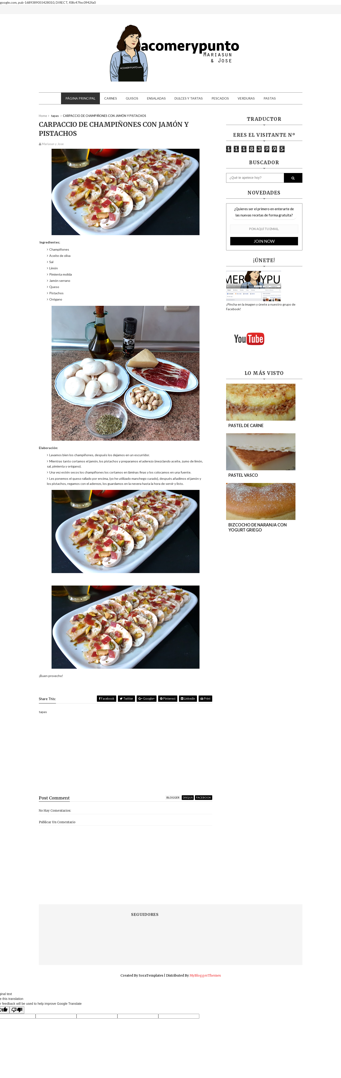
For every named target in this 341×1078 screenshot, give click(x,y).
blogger (172, 797)
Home (43, 116)
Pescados (220, 98)
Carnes (110, 98)
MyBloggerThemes (205, 975)
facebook (203, 797)
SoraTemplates (151, 975)
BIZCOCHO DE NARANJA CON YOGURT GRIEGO (257, 527)
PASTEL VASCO (243, 475)
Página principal (80, 98)
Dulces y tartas (189, 98)
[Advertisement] (125, 755)
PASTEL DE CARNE (246, 425)
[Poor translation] (16, 1010)
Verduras (246, 98)
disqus (188, 797)
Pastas (270, 98)
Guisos (132, 98)
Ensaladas (156, 98)
